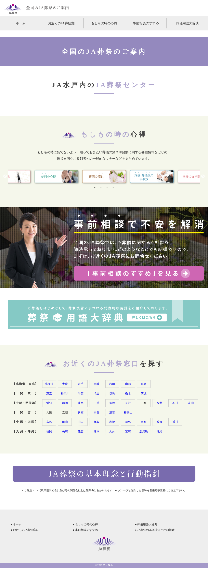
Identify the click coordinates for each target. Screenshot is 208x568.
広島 (49, 421)
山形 (128, 384)
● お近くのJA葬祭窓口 (25, 529)
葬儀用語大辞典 (187, 23)
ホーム (21, 23)
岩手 (80, 384)
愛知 (49, 403)
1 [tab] (95, 188)
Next (203, 176)
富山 (191, 403)
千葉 (80, 393)
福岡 (49, 431)
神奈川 (65, 393)
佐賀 (80, 431)
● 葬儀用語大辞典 (146, 524)
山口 (80, 421)
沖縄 (159, 431)
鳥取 (96, 421)
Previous (5, 176)
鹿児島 (143, 431)
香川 (175, 421)
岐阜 (80, 403)
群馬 (112, 393)
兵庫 (80, 412)
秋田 (112, 384)
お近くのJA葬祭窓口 (63, 23)
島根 (112, 421)
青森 (65, 384)
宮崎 (128, 431)
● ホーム (16, 524)
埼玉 (96, 393)
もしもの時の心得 (104, 23)
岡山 (65, 421)
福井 (159, 403)
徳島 (128, 421)
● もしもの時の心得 (85, 524)
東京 (49, 393)
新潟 (112, 403)
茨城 (143, 393)
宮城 (96, 384)
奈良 (96, 412)
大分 (112, 431)
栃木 (128, 393)
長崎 (65, 431)
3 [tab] (107, 188)
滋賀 (112, 412)
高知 (143, 421)
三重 (96, 403)
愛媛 (159, 421)
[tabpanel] (104, 176)
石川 (175, 403)
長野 (128, 403)
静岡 (65, 403)
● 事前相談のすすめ (85, 529)
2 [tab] (101, 188)
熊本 (96, 431)
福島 (143, 384)
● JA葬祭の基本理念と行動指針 (155, 529)
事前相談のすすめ (146, 23)
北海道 (49, 384)
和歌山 (128, 412)
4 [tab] (113, 188)
